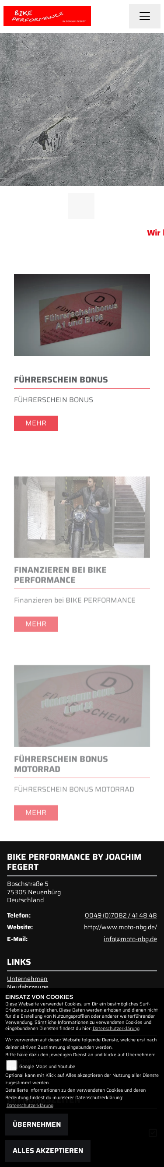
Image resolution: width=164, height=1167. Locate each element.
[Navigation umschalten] (145, 16)
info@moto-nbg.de (130, 939)
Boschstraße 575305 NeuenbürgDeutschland (34, 892)
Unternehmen (27, 979)
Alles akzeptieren (48, 1150)
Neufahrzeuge (28, 987)
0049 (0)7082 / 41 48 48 (121, 915)
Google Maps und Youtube (47, 1066)
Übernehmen (37, 1124)
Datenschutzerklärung (116, 1028)
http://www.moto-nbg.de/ (120, 927)
